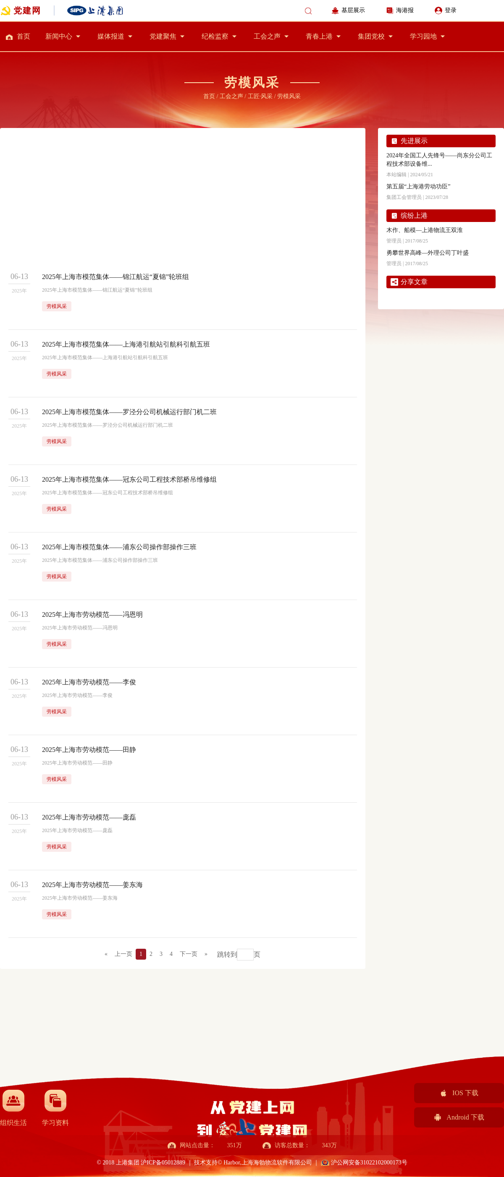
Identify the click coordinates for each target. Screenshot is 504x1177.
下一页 (188, 954)
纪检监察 (215, 36)
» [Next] (206, 954)
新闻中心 (58, 36)
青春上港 (319, 36)
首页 (23, 36)
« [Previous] (106, 954)
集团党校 (371, 36)
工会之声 (267, 36)
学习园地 (423, 36)
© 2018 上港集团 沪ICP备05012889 (141, 1162)
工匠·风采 (260, 96)
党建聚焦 (163, 36)
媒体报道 (110, 36)
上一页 (123, 954)
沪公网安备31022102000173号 (369, 1162)
